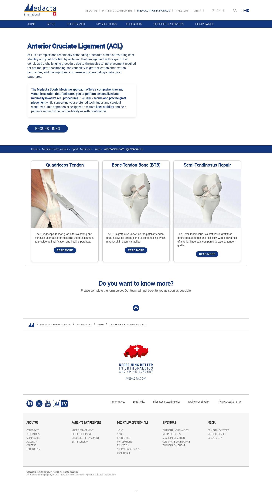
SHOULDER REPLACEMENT (85, 438)
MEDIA (197, 10)
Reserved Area (118, 401)
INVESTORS (182, 10)
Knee (97, 149)
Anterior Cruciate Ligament (128, 324)
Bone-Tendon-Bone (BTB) (136, 165)
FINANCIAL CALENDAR (173, 445)
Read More (65, 250)
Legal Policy (139, 401)
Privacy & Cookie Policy (229, 401)
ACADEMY (31, 441)
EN (219, 10)
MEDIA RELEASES (171, 434)
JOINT (31, 24)
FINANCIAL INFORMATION (175, 430)
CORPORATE (32, 430)
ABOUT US (91, 10)
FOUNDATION (33, 449)
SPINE (51, 24)
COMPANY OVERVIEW (218, 430)
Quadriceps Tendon (65, 165)
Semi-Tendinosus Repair (207, 165)
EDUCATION (134, 24)
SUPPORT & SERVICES (168, 24)
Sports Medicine (81, 149)
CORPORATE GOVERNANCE (176, 441)
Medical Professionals (55, 149)
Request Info (47, 128)
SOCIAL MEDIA (215, 438)
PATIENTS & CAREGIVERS (117, 10)
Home (34, 149)
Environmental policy (198, 401)
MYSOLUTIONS (106, 24)
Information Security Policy (166, 401)
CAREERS (31, 445)
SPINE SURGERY (80, 441)
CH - (214, 10)
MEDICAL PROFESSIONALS (55, 324)
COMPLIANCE (204, 24)
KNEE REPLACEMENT (83, 430)
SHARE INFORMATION (173, 438)
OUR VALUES (32, 434)
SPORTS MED (75, 24)
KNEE (101, 324)
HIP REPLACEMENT (81, 434)
